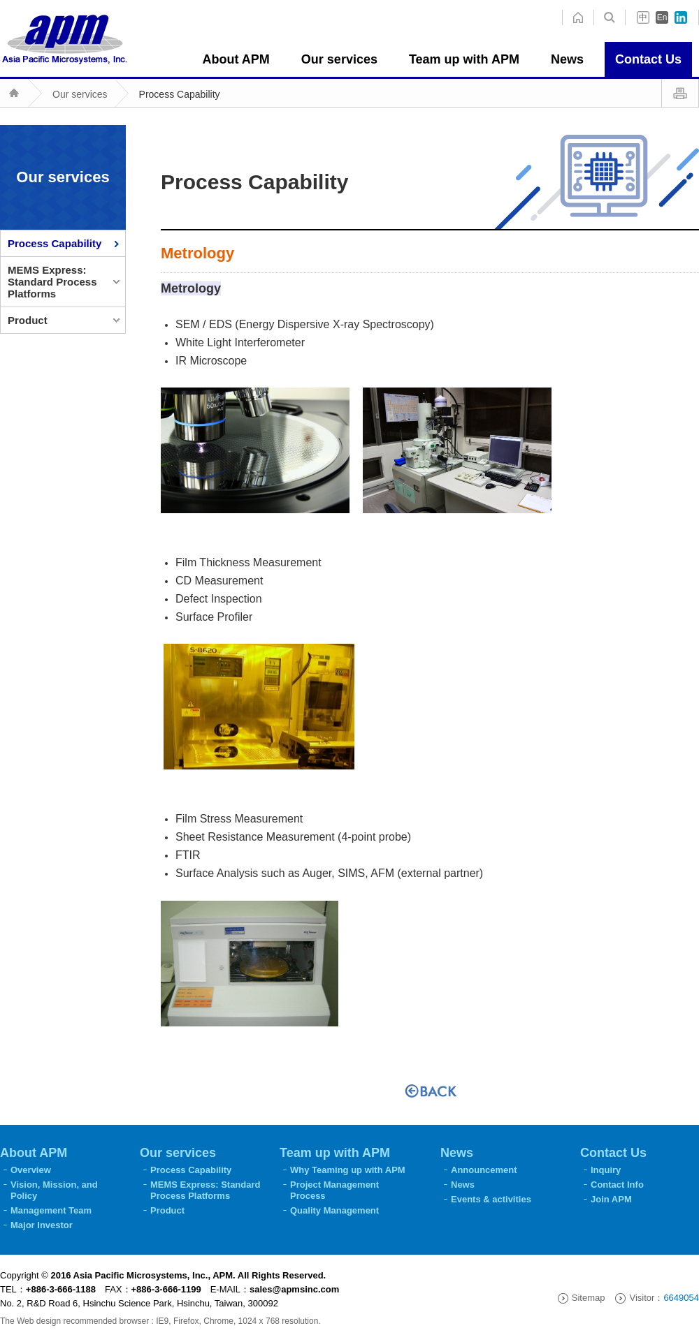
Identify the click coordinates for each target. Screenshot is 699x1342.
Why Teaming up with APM (347, 1170)
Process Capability (179, 94)
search (577, 17)
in (681, 17)
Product (28, 320)
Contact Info (617, 1184)
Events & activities (491, 1199)
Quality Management (334, 1210)
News (463, 1184)
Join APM (611, 1199)
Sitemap (588, 1298)
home (609, 17)
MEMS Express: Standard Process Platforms (52, 282)
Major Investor (41, 1225)
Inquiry (606, 1170)
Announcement (484, 1170)
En (662, 17)
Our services (80, 94)
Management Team (51, 1210)
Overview (30, 1170)
